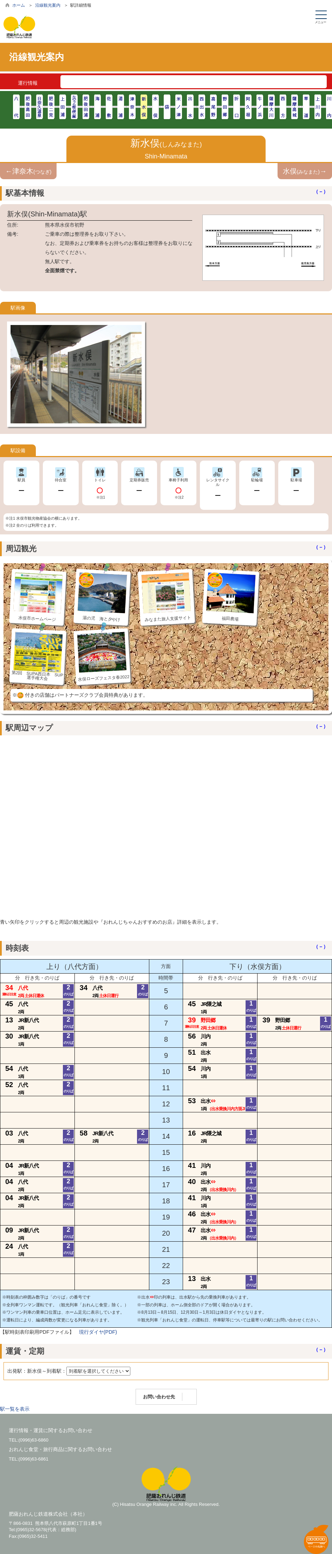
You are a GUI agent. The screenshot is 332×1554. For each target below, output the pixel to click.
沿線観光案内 (47, 5)
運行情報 (28, 83)
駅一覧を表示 (15, 1409)
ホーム (18, 5)
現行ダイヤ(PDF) (98, 1332)
